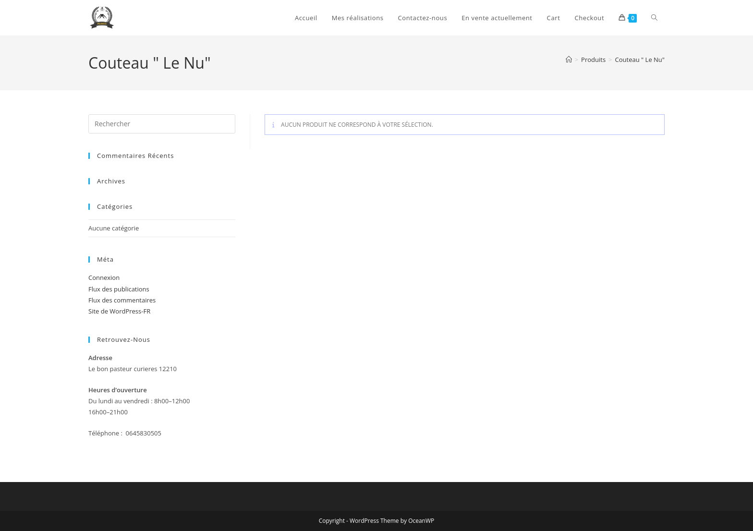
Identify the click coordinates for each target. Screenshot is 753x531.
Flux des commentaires (122, 300)
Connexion (104, 277)
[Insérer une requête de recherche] (161, 123)
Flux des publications (118, 289)
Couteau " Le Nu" (640, 59)
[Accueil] (569, 59)
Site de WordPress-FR (119, 311)
